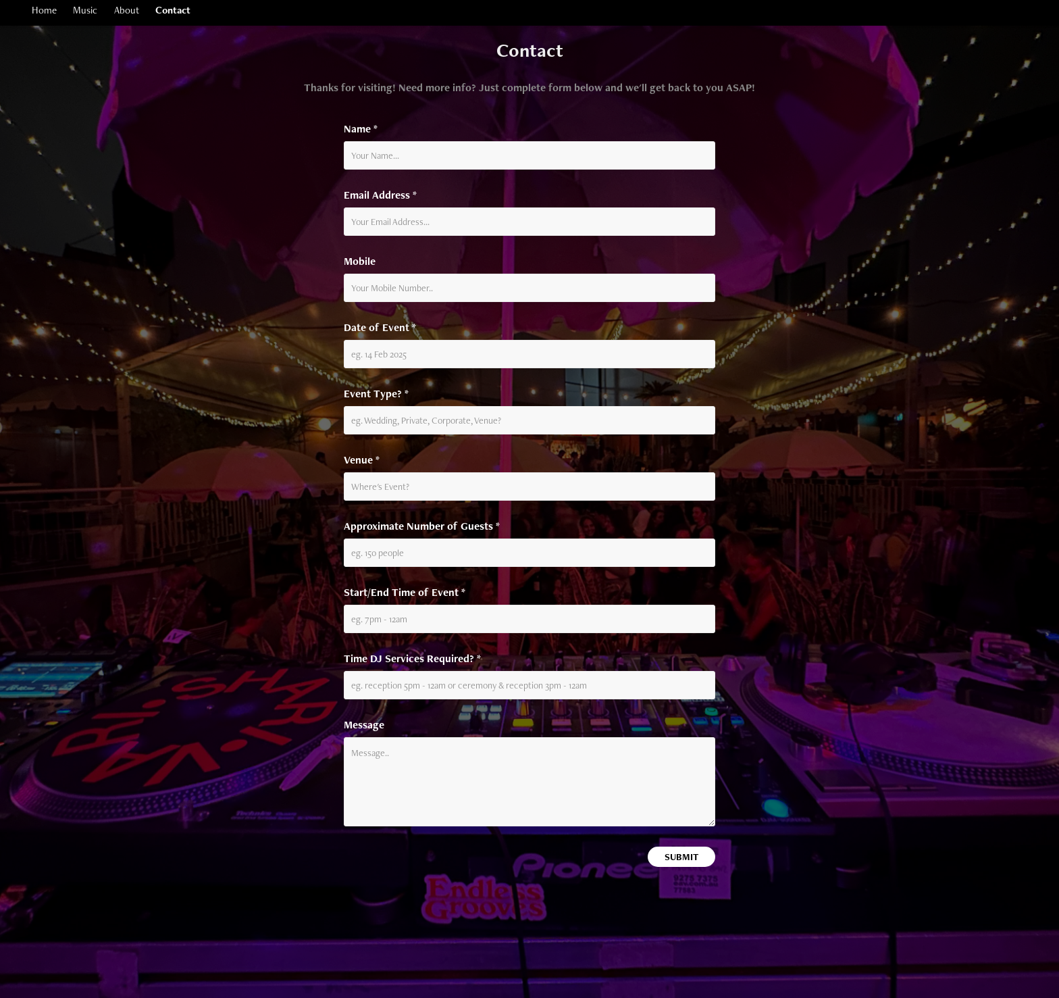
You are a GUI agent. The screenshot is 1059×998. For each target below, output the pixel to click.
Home (44, 9)
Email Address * (380, 195)
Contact (172, 9)
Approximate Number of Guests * (422, 526)
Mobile (360, 261)
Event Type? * (376, 394)
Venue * (362, 460)
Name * (361, 129)
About (126, 9)
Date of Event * (380, 327)
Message (364, 725)
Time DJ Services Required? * (412, 658)
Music (85, 9)
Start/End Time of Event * (404, 592)
